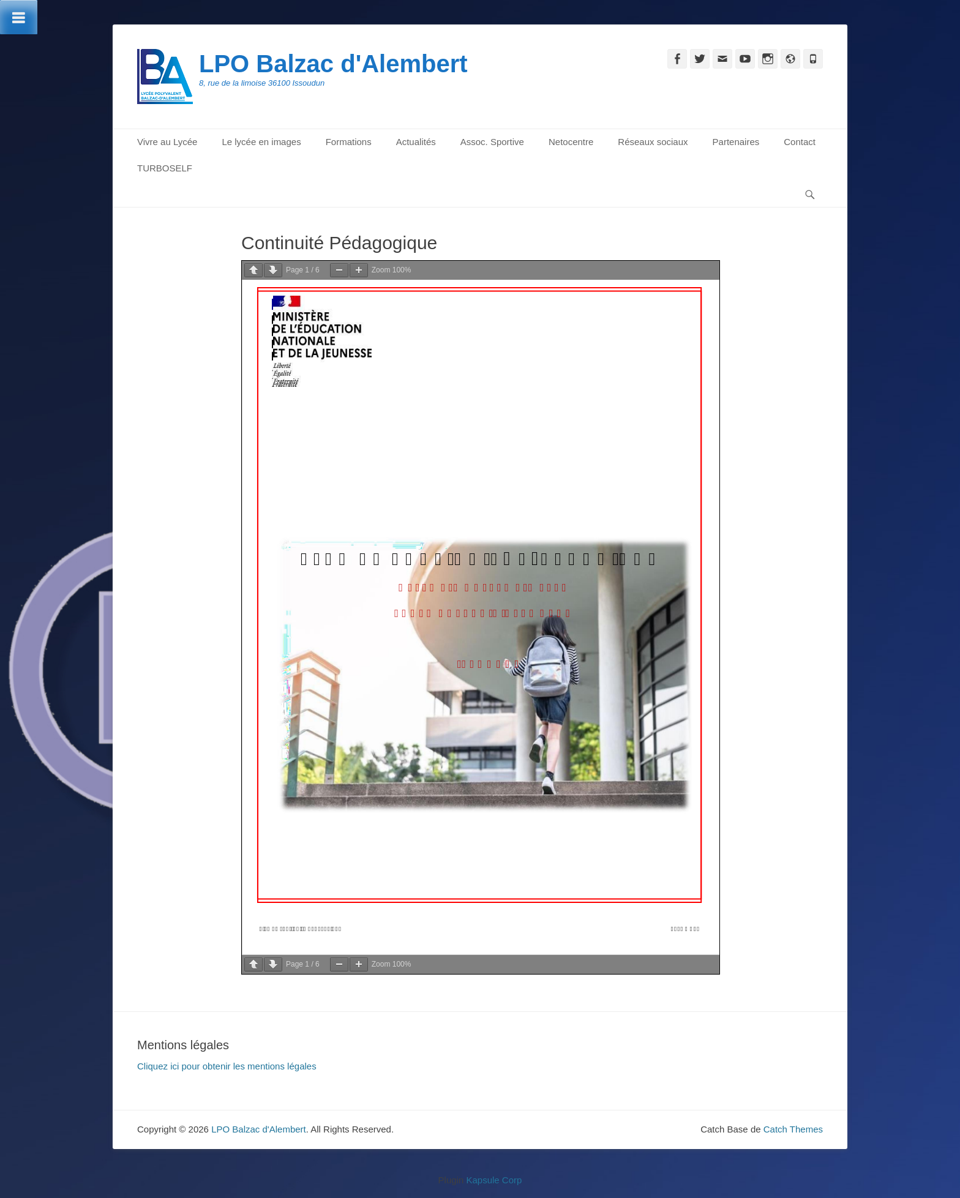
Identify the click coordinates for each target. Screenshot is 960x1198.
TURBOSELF (164, 168)
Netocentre (571, 142)
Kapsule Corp (494, 1180)
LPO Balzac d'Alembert (333, 63)
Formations (349, 142)
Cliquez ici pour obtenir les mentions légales (227, 1066)
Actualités (416, 142)
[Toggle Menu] (18, 17)
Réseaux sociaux (653, 142)
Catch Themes (793, 1129)
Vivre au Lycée (167, 142)
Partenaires (736, 142)
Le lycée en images (261, 142)
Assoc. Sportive (492, 142)
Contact (800, 142)
